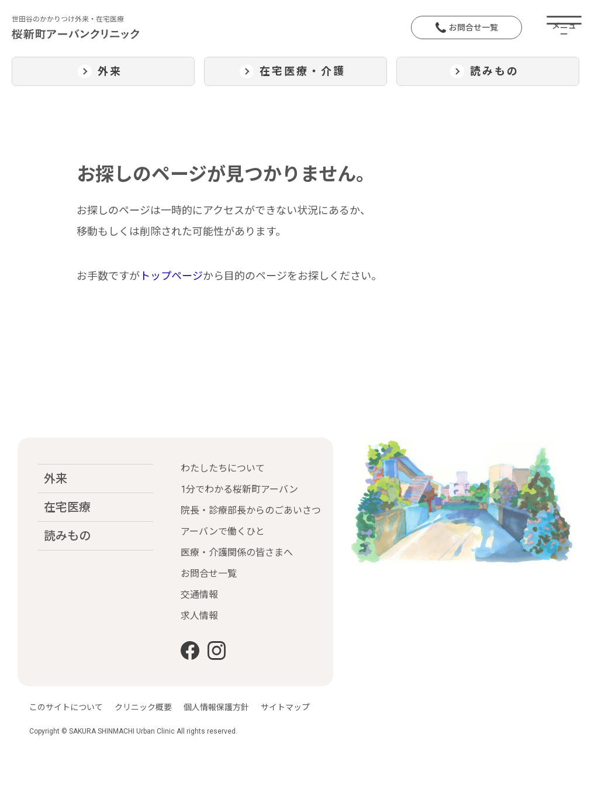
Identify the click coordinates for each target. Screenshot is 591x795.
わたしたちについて (223, 468)
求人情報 (199, 615)
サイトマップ (285, 707)
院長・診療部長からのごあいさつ (251, 510)
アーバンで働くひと (223, 531)
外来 (55, 479)
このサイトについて (66, 707)
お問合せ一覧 (467, 27)
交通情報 (199, 594)
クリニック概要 (143, 707)
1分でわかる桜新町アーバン (239, 489)
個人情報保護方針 (216, 707)
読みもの (67, 536)
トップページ (171, 276)
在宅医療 (67, 507)
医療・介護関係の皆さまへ (237, 552)
